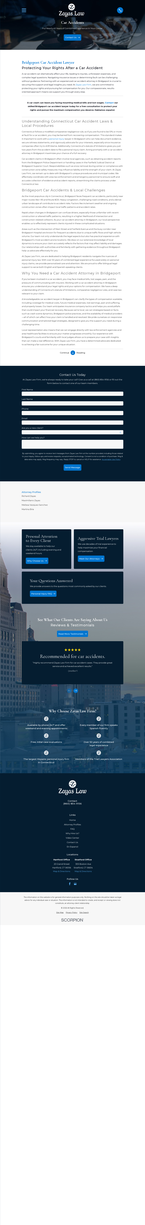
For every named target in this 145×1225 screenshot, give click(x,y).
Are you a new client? (32, 428)
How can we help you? (33, 437)
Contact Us (72, 842)
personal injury (56, 139)
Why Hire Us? (72, 833)
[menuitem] (72, 496)
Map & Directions (61, 871)
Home (72, 820)
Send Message (72, 467)
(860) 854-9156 (72, 804)
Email (24, 418)
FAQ (72, 829)
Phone (25, 409)
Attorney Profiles (72, 824)
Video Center (72, 838)
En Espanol (72, 847)
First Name (27, 389)
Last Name (27, 399)
